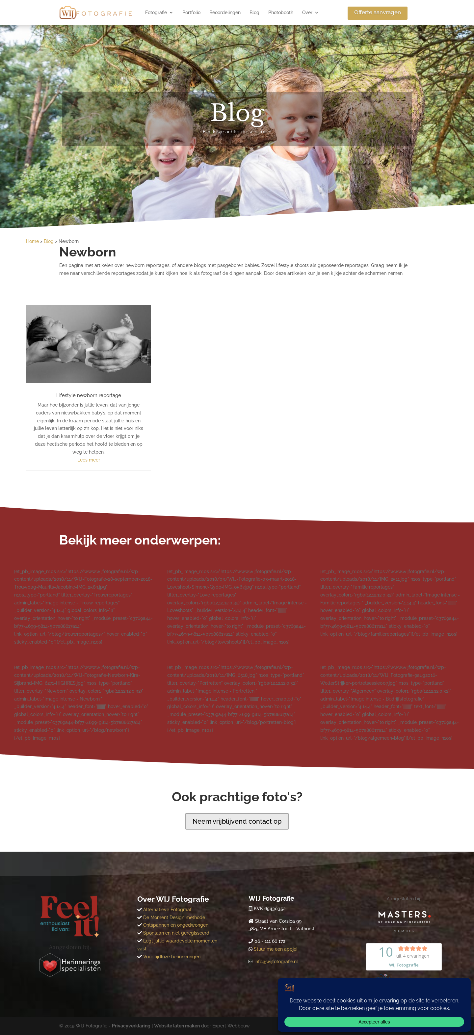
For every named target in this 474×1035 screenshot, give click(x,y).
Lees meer (88, 460)
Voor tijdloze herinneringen (171, 956)
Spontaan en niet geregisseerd (176, 933)
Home (32, 241)
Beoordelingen (225, 12)
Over (307, 12)
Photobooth (280, 12)
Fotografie (156, 12)
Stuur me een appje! (276, 949)
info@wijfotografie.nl (276, 961)
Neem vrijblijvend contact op (237, 821)
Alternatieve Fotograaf (167, 909)
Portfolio (191, 12)
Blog (254, 12)
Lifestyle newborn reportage (88, 395)
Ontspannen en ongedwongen (175, 925)
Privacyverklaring (131, 1025)
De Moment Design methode (173, 917)
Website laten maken (177, 1025)
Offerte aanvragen (377, 12)
